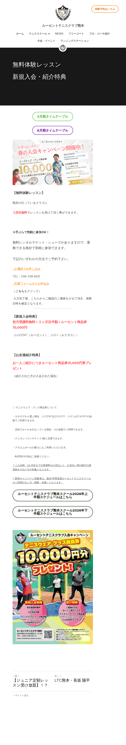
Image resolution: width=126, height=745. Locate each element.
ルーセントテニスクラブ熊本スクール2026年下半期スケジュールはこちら (63, 512)
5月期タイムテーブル (63, 116)
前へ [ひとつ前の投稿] (16, 705)
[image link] (63, 12)
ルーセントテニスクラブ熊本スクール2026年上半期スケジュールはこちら (63, 496)
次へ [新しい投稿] (68, 705)
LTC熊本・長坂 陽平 (82, 710)
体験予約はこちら (105, 9)
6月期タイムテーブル (63, 130)
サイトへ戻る (21, 725)
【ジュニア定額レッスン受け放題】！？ (36, 712)
